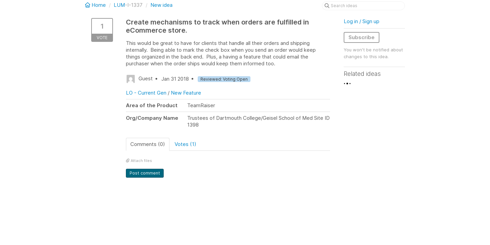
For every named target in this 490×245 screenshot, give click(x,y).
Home (96, 5)
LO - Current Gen (146, 92)
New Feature (186, 92)
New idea (161, 5)
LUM (119, 5)
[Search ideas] (363, 5)
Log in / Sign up (361, 21)
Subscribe (361, 37)
